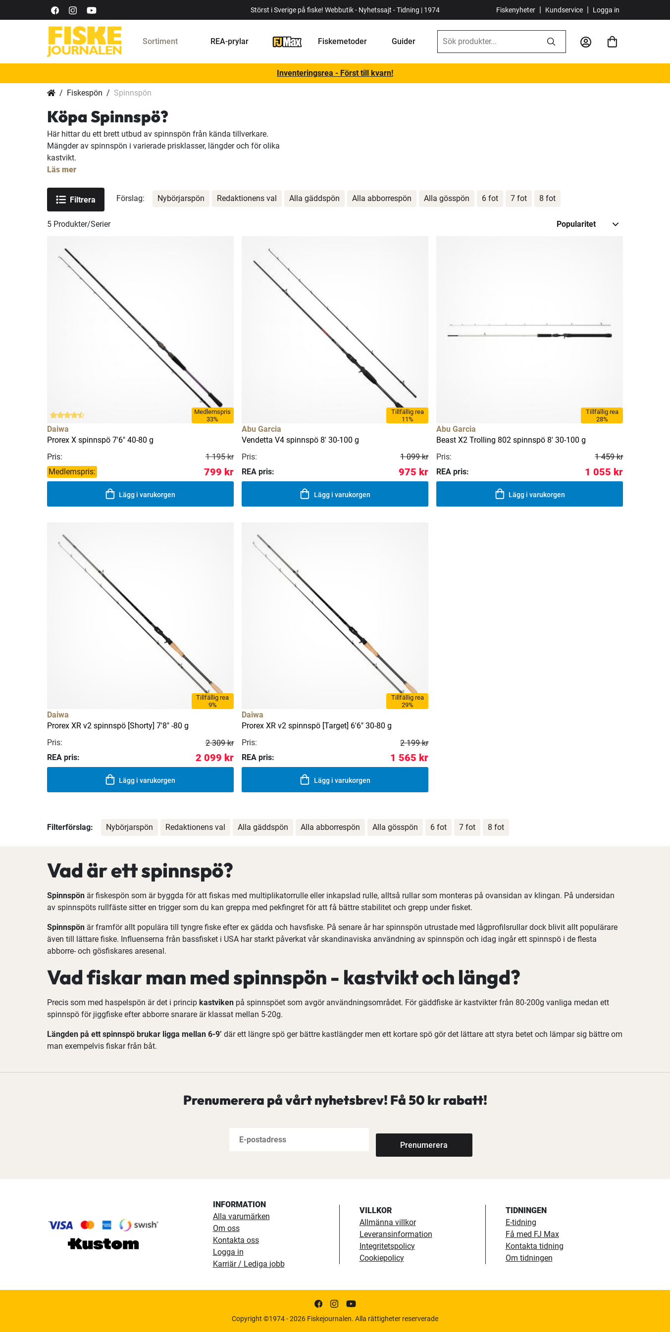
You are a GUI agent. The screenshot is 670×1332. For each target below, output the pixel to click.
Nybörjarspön (181, 198)
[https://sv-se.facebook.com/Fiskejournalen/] (55, 9)
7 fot (519, 198)
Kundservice (564, 10)
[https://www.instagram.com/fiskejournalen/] (73, 9)
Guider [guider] (403, 41)
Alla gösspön (446, 198)
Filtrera (76, 200)
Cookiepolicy (382, 1258)
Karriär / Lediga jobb (249, 1264)
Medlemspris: (72, 471)
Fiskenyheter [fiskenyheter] (515, 10)
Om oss (226, 1228)
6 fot (490, 198)
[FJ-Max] (287, 41)
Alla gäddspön (314, 198)
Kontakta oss (236, 1240)
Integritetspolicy (387, 1246)
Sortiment (160, 41)
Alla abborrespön (382, 198)
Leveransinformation (396, 1234)
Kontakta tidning (535, 1246)
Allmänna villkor (388, 1222)
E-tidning (521, 1222)
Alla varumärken (241, 1216)
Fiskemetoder (342, 41)
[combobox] (487, 41)
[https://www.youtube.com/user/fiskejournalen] (92, 9)
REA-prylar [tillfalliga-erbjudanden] (229, 41)
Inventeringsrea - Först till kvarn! (335, 73)
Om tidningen (529, 1258)
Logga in (606, 10)
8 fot (547, 198)
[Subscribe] (408, 1139)
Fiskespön (85, 93)
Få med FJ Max (532, 1234)
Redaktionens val (247, 198)
